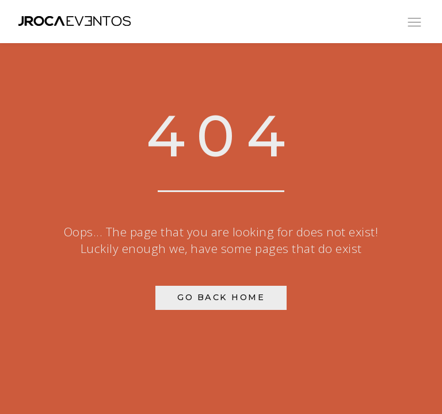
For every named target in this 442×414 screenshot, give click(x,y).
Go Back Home (221, 297)
